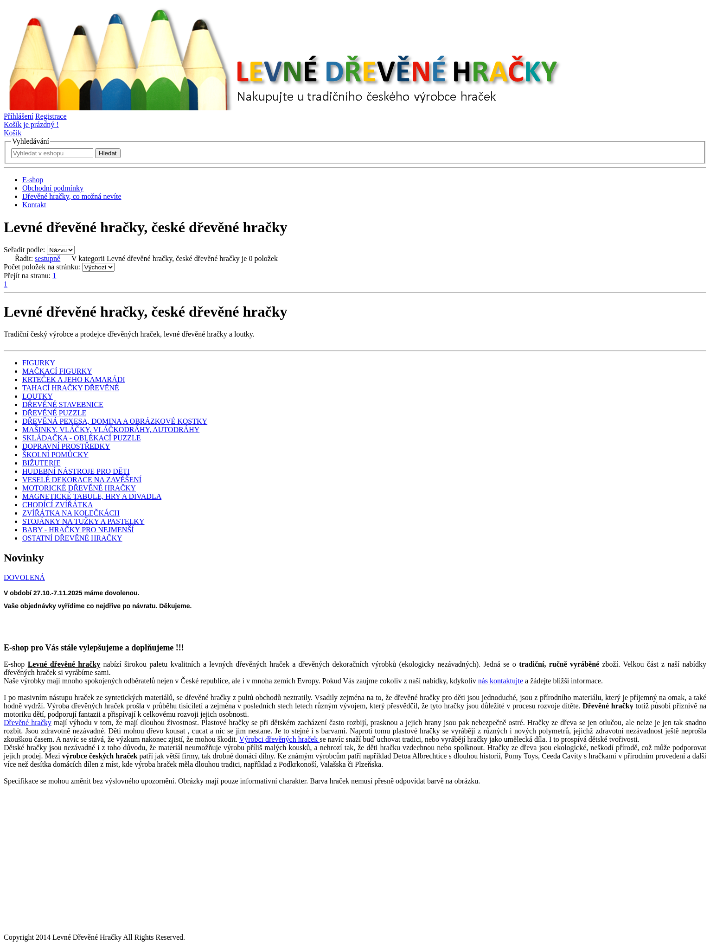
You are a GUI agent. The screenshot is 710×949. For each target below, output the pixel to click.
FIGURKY (38, 363)
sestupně (47, 258)
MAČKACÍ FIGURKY (57, 371)
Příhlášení (18, 116)
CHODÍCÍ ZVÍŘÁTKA (57, 505)
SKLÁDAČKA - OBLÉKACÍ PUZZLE (81, 438)
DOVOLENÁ (24, 577)
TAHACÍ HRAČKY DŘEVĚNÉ (70, 388)
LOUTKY (37, 396)
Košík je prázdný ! (31, 124)
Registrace (51, 116)
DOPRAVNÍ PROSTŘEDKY (66, 446)
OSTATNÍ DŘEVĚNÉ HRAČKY (72, 538)
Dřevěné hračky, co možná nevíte (72, 196)
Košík (12, 133)
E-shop (32, 180)
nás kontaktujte (500, 681)
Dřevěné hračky (27, 722)
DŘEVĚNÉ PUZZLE (54, 413)
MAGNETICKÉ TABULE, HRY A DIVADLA (91, 496)
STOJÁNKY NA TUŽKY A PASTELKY (83, 521)
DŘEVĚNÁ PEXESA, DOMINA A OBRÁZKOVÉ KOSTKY (114, 421)
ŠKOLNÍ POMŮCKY (55, 455)
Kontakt (34, 205)
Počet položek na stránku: (42, 267)
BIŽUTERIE (41, 463)
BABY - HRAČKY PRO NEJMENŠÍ (78, 530)
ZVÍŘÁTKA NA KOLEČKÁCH (71, 513)
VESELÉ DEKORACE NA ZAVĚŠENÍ (81, 480)
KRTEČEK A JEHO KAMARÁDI (73, 379)
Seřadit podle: (24, 250)
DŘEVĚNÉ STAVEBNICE (62, 404)
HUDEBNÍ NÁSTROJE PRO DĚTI (76, 471)
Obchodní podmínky (52, 188)
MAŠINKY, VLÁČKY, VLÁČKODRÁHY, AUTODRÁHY (110, 429)
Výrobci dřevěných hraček (279, 739)
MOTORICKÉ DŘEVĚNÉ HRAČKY (79, 488)
